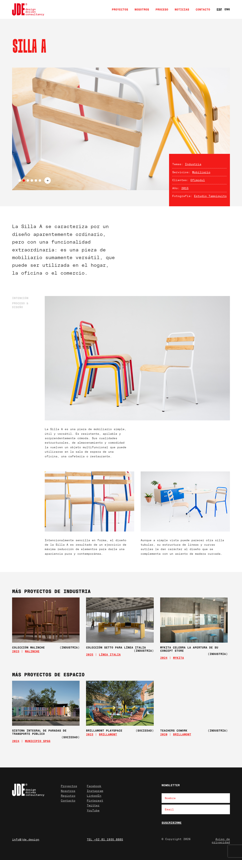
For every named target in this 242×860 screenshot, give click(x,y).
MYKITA (178, 657)
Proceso (162, 9)
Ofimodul (197, 180)
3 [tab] (28, 180)
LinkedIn (94, 795)
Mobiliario (201, 172)
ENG (227, 9)
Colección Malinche (28, 647)
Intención (20, 298)
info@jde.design (25, 839)
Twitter (93, 805)
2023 (15, 651)
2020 (163, 734)
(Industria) (70, 647)
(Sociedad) (70, 737)
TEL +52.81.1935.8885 (105, 839)
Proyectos (120, 9)
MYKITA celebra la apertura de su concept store (189, 649)
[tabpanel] (121, 129)
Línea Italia (110, 654)
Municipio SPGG (37, 741)
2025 (89, 654)
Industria (193, 164)
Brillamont (108, 734)
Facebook (94, 786)
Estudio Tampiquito (210, 196)
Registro (68, 795)
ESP (219, 9)
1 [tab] (20, 180)
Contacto (203, 9)
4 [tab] (32, 180)
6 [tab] (40, 180)
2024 (163, 657)
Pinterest (95, 800)
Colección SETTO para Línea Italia (116, 647)
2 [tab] (24, 180)
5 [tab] (36, 180)
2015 (185, 188)
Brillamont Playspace (104, 730)
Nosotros (142, 9)
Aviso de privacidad (221, 840)
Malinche (32, 651)
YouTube (93, 810)
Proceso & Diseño (20, 305)
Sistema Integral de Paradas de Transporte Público (39, 732)
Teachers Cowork (173, 730)
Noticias (182, 9)
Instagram (95, 790)
